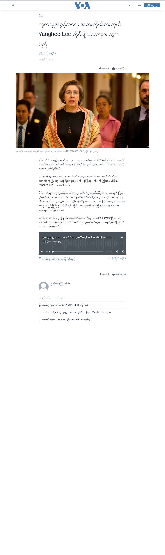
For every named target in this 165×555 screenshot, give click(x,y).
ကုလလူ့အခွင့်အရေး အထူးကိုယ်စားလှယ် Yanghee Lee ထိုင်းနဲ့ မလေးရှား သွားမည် (81, 237)
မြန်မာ (42, 16)
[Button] (104, 68)
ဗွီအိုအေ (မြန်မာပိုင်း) (47, 53)
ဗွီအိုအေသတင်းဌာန (53, 241)
